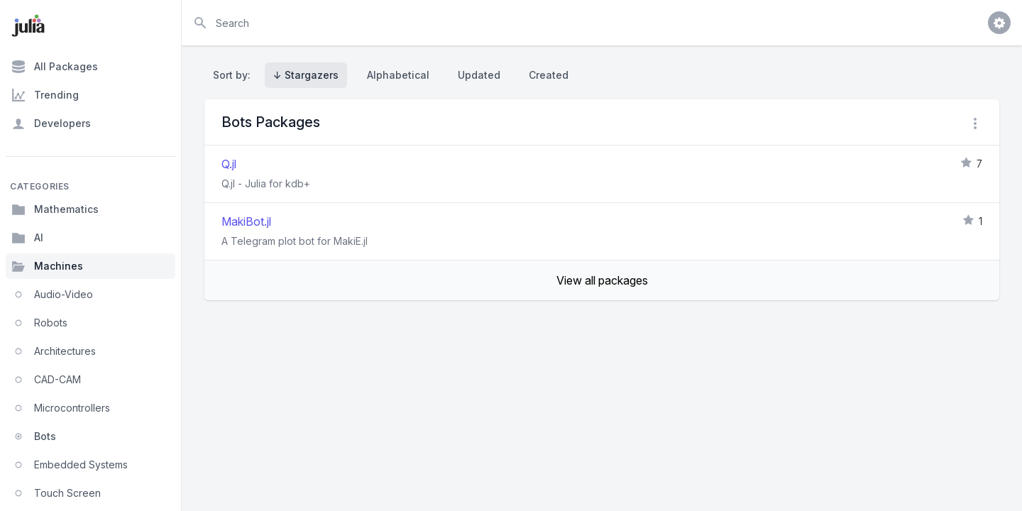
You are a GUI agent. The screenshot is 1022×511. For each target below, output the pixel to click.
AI (27, 238)
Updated (479, 75)
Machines (47, 266)
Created (548, 75)
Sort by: (234, 75)
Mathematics (55, 209)
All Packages (54, 67)
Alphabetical (398, 75)
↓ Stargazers (306, 75)
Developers (51, 123)
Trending (45, 95)
